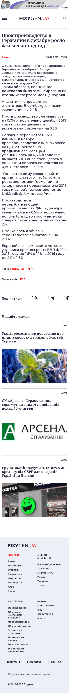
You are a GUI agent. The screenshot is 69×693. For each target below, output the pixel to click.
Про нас (54, 662)
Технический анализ (16, 639)
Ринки (6, 57)
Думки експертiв (44, 556)
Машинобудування (49, 564)
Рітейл (41, 577)
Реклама (34, 662)
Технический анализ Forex (16, 650)
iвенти (41, 618)
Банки (11, 591)
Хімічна (42, 585)
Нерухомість (45, 572)
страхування (45, 614)
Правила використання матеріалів (30, 674)
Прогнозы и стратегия (15, 632)
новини (13, 554)
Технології (14, 565)
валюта (42, 601)
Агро (11, 586)
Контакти (14, 662)
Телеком (42, 581)
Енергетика (15, 574)
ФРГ (31, 268)
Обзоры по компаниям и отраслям (16, 615)
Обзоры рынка (17, 607)
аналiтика (15, 601)
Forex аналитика (18, 644)
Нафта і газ (14, 578)
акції (40, 609)
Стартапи (14, 569)
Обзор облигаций (19, 626)
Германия (17, 268)
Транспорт (44, 568)
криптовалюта (46, 605)
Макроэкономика (19, 621)
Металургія (15, 582)
